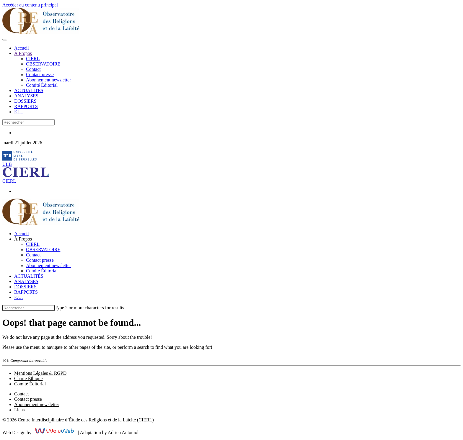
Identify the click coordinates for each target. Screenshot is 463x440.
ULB (7, 164)
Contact (33, 69)
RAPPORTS (26, 106)
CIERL (33, 58)
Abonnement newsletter (48, 79)
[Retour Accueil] (40, 32)
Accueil (21, 47)
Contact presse (40, 74)
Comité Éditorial (42, 85)
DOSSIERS (25, 101)
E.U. (18, 111)
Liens (19, 409)
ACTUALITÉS (28, 90)
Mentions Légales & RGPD (40, 373)
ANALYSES (26, 95)
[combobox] (28, 122)
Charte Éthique (28, 378)
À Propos (23, 53)
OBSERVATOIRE (43, 63)
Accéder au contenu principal (30, 4)
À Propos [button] (23, 238)
